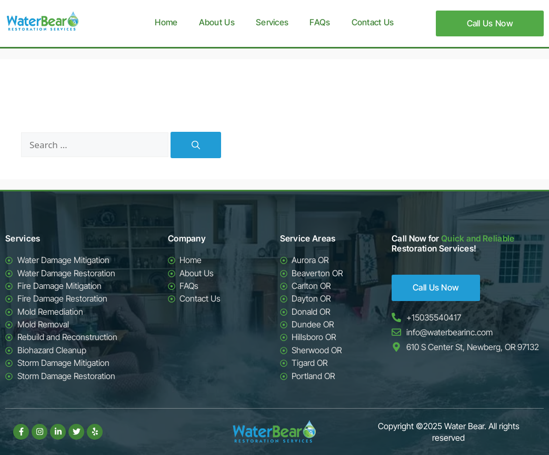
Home (166, 22)
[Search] (196, 145)
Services (272, 22)
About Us (217, 22)
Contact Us (373, 22)
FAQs (320, 22)
